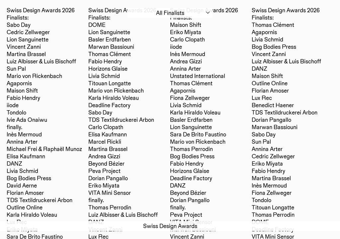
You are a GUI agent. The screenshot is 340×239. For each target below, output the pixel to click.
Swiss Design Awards (170, 225)
